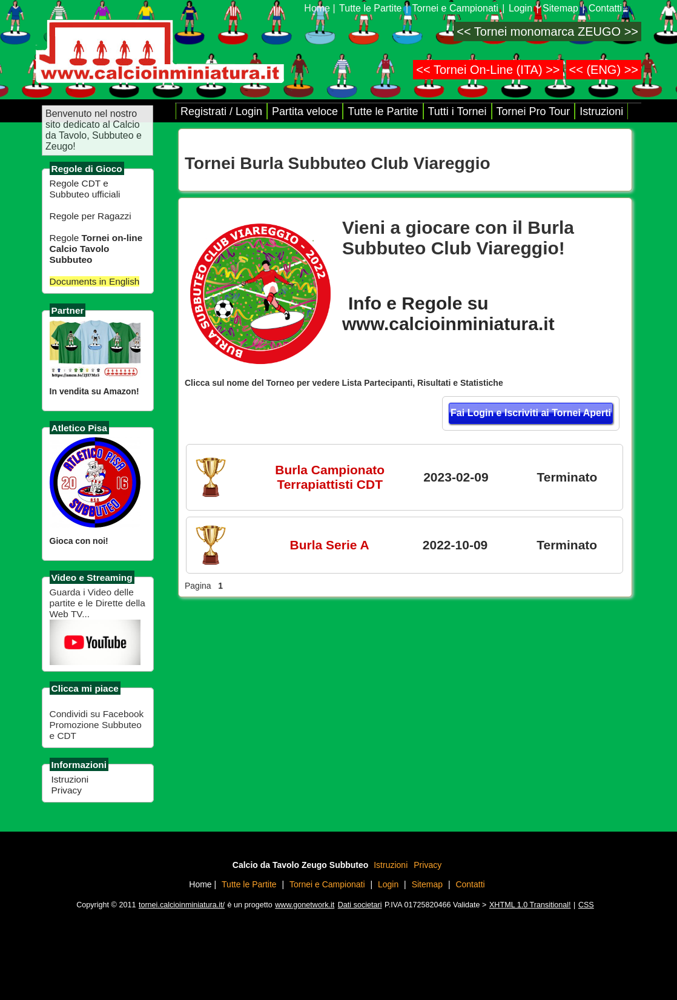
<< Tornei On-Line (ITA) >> (488, 69)
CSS (586, 905)
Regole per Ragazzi (90, 216)
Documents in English (95, 281)
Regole (96, 249)
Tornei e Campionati (455, 8)
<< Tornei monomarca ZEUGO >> (547, 31)
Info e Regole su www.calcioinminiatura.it (448, 313)
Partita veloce (305, 111)
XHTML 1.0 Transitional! (530, 905)
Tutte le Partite (370, 8)
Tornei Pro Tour (533, 111)
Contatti (605, 8)
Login (520, 8)
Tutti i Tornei (457, 111)
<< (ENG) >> (604, 69)
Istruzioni (70, 779)
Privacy (66, 790)
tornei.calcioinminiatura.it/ (182, 905)
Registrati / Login (221, 111)
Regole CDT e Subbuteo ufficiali (85, 188)
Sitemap (560, 8)
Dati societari (360, 905)
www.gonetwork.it (304, 905)
